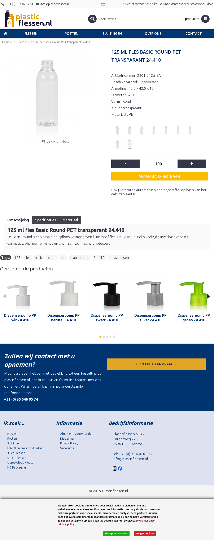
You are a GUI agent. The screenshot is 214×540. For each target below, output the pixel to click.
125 (17, 258)
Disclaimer (67, 438)
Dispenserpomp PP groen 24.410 (194, 317)
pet (63, 258)
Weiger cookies (145, 533)
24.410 (99, 258)
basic (39, 258)
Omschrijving (18, 220)
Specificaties (45, 220)
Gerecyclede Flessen (21, 462)
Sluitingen (14, 443)
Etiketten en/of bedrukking (25, 448)
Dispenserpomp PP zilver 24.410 (150, 317)
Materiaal (70, 220)
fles (28, 258)
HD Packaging (16, 467)
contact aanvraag (156, 364)
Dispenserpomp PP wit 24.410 (20, 317)
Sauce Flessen (16, 458)
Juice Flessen (16, 453)
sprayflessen (119, 258)
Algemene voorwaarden (76, 433)
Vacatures (67, 448)
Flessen (12, 433)
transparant (79, 258)
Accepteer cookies (116, 533)
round (51, 258)
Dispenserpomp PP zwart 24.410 (107, 317)
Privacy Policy (69, 443)
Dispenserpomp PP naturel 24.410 (63, 317)
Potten (12, 438)
